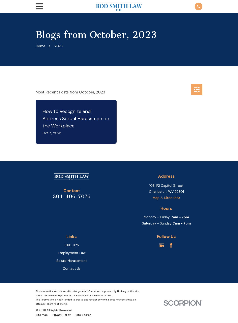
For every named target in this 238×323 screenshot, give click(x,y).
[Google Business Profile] (161, 245)
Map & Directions (166, 198)
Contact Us (72, 268)
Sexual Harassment (71, 260)
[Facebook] (171, 245)
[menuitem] (42, 315)
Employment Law (72, 253)
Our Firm (72, 245)
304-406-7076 (71, 196)
